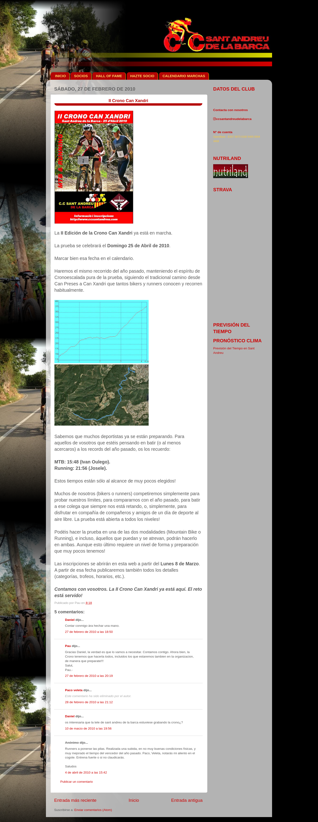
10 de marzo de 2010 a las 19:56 (88, 728)
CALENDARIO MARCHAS (184, 76)
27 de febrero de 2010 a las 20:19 (89, 676)
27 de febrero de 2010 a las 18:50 (89, 632)
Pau (68, 646)
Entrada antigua (187, 800)
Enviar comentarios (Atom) (93, 810)
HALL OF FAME (109, 76)
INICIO (60, 76)
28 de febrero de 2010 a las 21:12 (89, 702)
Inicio (134, 800)
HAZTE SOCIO (142, 76)
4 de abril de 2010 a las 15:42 (86, 772)
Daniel (70, 620)
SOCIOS (81, 76)
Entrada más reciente (75, 800)
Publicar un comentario (76, 781)
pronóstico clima (237, 340)
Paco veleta (73, 690)
